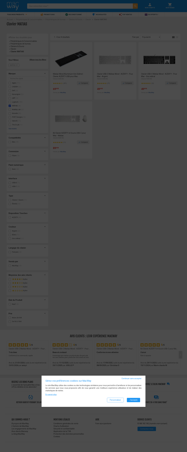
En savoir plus (51, 395)
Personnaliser (115, 401)
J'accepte (133, 401)
